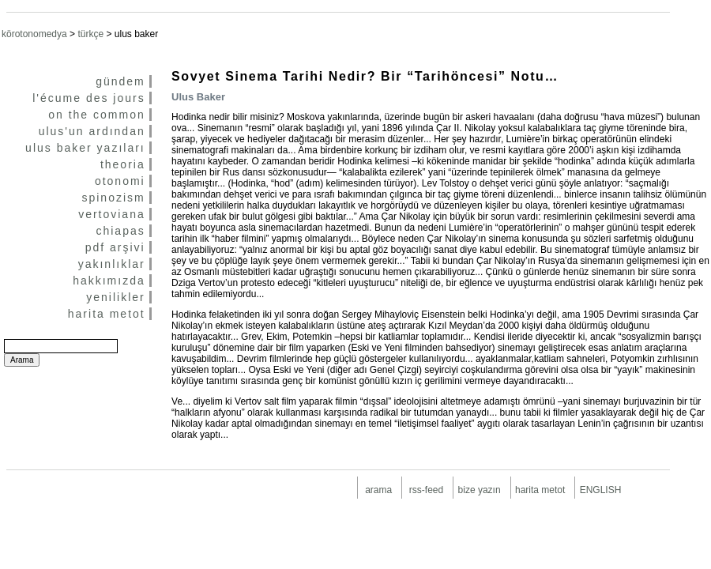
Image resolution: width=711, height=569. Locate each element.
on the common (96, 114)
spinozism (113, 197)
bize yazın (479, 490)
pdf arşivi (115, 247)
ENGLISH (601, 490)
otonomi (120, 181)
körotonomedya (34, 34)
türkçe (90, 34)
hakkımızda (109, 280)
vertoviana (111, 214)
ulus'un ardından (92, 131)
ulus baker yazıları (85, 147)
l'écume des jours (88, 98)
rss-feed (426, 490)
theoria (122, 164)
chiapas (120, 230)
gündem (120, 81)
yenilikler (115, 297)
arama (378, 490)
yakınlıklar (111, 264)
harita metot (106, 313)
